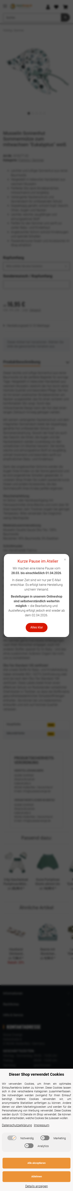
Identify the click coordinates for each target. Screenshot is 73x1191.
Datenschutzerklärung (17, 1125)
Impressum (41, 1125)
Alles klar (36, 627)
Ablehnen (36, 1176)
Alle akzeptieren (36, 1162)
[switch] (11, 1138)
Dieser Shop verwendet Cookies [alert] (36, 1074)
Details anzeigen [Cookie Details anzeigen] (36, 1186)
